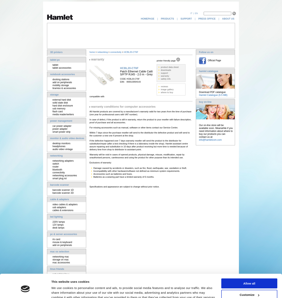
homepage (147, 18)
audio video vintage (62, 149)
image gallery (167, 89)
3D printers (56, 52)
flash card (57, 111)
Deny (249, 288)
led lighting (56, 216)
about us (228, 18)
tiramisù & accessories (64, 88)
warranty (165, 76)
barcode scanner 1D (63, 190)
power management (61, 121)
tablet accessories (61, 68)
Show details (60, 290)
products (167, 18)
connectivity (58, 172)
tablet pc (55, 60)
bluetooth (57, 169)
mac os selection (59, 251)
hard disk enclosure (62, 105)
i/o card (56, 239)
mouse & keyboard (62, 242)
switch (55, 163)
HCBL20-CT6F (131, 52)
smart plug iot (59, 178)
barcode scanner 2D (63, 193)
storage (54, 94)
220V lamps (58, 222)
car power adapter (61, 126)
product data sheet (170, 67)
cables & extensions (62, 210)
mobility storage (60, 85)
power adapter (60, 129)
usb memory (58, 108)
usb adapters (59, 207)
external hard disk (61, 99)
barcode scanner (59, 185)
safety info (166, 79)
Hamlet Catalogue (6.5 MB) (213, 95)
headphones (58, 146)
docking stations (60, 79)
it (191, 13)
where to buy (167, 92)
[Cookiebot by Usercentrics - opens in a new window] (25, 290)
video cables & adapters (65, 204)
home (92, 52)
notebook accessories (62, 74)
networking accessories (64, 175)
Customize (249, 277)
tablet (55, 65)
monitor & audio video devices (67, 138)
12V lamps (58, 224)
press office (207, 18)
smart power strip (61, 132)
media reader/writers (63, 114)
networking (56, 155)
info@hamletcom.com (210, 140)
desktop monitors (61, 143)
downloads (166, 70)
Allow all (249, 265)
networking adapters (63, 160)
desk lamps (58, 227)
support (186, 18)
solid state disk (60, 102)
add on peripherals (62, 82)
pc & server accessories (63, 234)
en (196, 13)
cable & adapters (59, 199)
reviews (164, 86)
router (55, 166)
